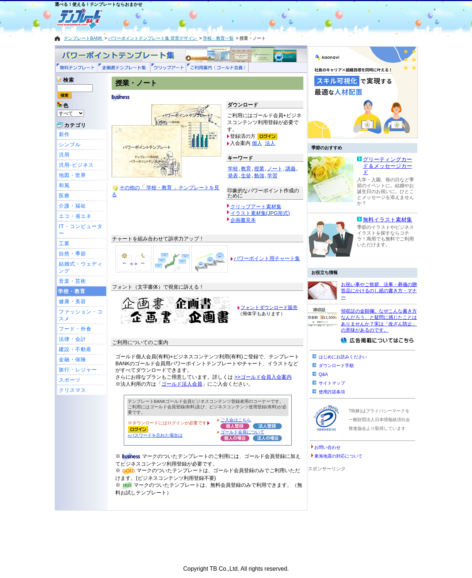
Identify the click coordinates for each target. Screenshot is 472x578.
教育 (246, 169)
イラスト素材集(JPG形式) (260, 213)
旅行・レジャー (78, 370)
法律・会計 (72, 339)
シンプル (70, 144)
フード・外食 (75, 329)
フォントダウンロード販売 (269, 307)
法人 (270, 143)
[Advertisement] (209, 19)
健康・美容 (72, 301)
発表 (233, 175)
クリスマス (72, 390)
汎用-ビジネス (76, 165)
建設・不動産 (75, 349)
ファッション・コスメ (81, 315)
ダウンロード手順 (336, 365)
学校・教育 (71, 291)
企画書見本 (243, 220)
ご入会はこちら (235, 419)
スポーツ (70, 380)
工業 (64, 243)
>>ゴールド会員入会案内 (263, 377)
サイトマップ (332, 383)
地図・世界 (72, 175)
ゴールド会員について (242, 431)
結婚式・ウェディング (81, 267)
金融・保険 (72, 359)
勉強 (259, 175)
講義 (290, 169)
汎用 (64, 155)
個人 (257, 143)
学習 (272, 175)
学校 (233, 169)
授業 (259, 169)
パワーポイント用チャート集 (267, 258)
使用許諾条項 (332, 391)
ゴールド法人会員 (181, 384)
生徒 (246, 175)
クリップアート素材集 (255, 206)
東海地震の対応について (338, 456)
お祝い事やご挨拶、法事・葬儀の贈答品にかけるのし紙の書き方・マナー (379, 291)
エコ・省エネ (75, 216)
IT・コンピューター (81, 229)
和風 (64, 185)
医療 (64, 196)
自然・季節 (72, 254)
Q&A (323, 374)
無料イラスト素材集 (387, 220)
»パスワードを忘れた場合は (155, 435)
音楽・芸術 (72, 281)
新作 (64, 134)
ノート (275, 169)
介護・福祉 (72, 206)
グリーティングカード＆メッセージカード (387, 166)
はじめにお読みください (343, 356)
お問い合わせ (327, 447)
